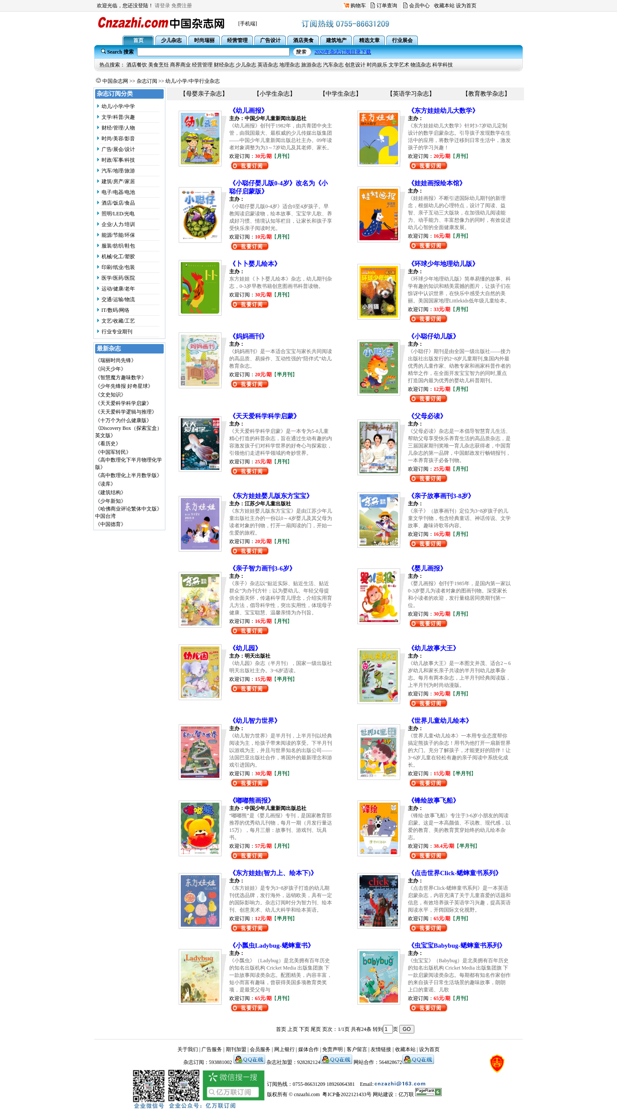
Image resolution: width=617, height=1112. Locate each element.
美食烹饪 (158, 65)
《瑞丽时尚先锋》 (115, 360)
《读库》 (105, 484)
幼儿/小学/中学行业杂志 (192, 81)
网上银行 (284, 1049)
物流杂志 (420, 65)
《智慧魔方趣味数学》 (121, 378)
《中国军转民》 (113, 452)
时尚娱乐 (377, 65)
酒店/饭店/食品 (118, 203)
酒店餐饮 (136, 65)
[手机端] (247, 24)
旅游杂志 (311, 65)
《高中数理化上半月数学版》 (128, 475)
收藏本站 (444, 6)
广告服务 (211, 1049)
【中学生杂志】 (341, 94)
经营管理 (202, 65)
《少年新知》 (110, 501)
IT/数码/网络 (116, 310)
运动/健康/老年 (118, 289)
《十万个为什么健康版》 (123, 420)
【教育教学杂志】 (486, 94)
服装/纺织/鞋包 (118, 246)
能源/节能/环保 (118, 235)
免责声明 (332, 1049)
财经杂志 (224, 65)
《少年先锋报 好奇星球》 (124, 386)
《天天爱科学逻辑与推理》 (126, 412)
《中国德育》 (110, 524)
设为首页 (466, 6)
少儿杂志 (246, 65)
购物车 (358, 6)
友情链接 (381, 1049)
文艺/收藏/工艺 (118, 321)
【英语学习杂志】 (411, 94)
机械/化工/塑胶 (118, 257)
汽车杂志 (333, 65)
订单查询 (387, 6)
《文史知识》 (110, 395)
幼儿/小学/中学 (118, 106)
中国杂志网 (115, 81)
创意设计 (355, 65)
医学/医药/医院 (118, 278)
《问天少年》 (110, 369)
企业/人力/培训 (118, 224)
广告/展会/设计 (118, 149)
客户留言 (357, 1049)
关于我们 (187, 1049)
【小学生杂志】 (275, 94)
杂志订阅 (147, 81)
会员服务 (260, 1049)
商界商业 (180, 65)
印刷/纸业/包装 (118, 267)
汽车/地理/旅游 (118, 171)
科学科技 (442, 65)
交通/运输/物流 (118, 299)
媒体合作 (308, 1049)
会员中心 (419, 6)
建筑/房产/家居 (118, 181)
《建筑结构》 (110, 493)
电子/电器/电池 (118, 192)
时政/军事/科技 (118, 160)
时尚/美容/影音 (118, 139)
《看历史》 (108, 444)
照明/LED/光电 (118, 214)
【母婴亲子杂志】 (204, 94)
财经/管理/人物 (118, 128)
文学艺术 (399, 65)
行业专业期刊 (117, 332)
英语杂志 (268, 65)
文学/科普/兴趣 (118, 117)
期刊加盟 (236, 1049)
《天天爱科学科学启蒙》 (123, 403)
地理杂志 (289, 65)
